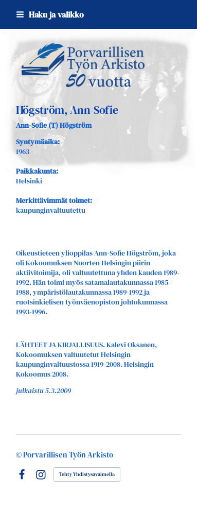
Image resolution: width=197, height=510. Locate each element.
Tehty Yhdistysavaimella (87, 474)
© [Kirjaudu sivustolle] (19, 455)
